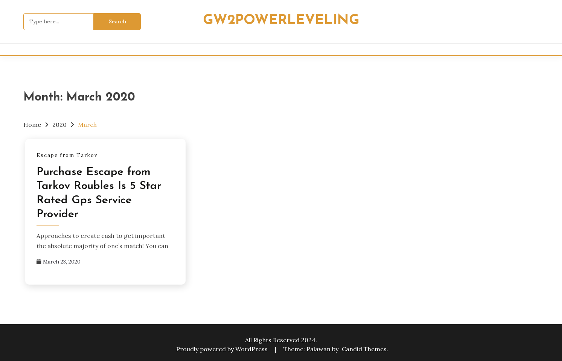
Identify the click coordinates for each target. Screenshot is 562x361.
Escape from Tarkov (67, 155)
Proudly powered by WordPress (222, 349)
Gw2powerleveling (281, 20)
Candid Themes (364, 349)
